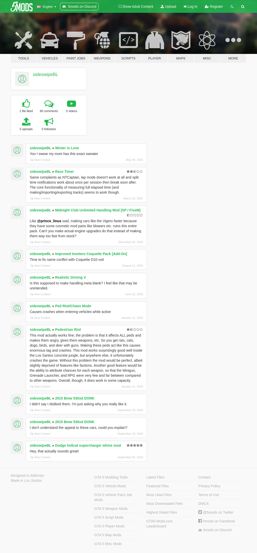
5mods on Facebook (216, 521)
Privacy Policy (209, 486)
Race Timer (64, 172)
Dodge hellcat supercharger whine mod (88, 445)
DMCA (203, 504)
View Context (40, 159)
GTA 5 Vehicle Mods (110, 486)
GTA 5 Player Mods (109, 526)
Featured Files (157, 486)
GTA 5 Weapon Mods (111, 509)
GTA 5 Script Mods (108, 517)
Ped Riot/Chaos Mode (73, 306)
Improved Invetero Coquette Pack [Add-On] (91, 254)
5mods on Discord (214, 530)
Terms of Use (208, 495)
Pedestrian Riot (68, 330)
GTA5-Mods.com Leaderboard (159, 523)
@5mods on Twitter (215, 512)
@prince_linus (49, 221)
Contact (204, 477)
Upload (168, 7)
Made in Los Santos (26, 481)
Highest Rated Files (161, 512)
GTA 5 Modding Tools (111, 477)
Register (214, 7)
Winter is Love (67, 148)
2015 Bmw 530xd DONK (74, 398)
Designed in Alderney (27, 475)
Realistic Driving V (70, 277)
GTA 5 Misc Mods (108, 544)
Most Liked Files (159, 495)
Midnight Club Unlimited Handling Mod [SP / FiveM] (97, 210)
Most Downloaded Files (164, 504)
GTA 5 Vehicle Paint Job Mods (113, 497)
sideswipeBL (45, 74)
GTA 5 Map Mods (107, 535)
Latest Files (155, 477)
